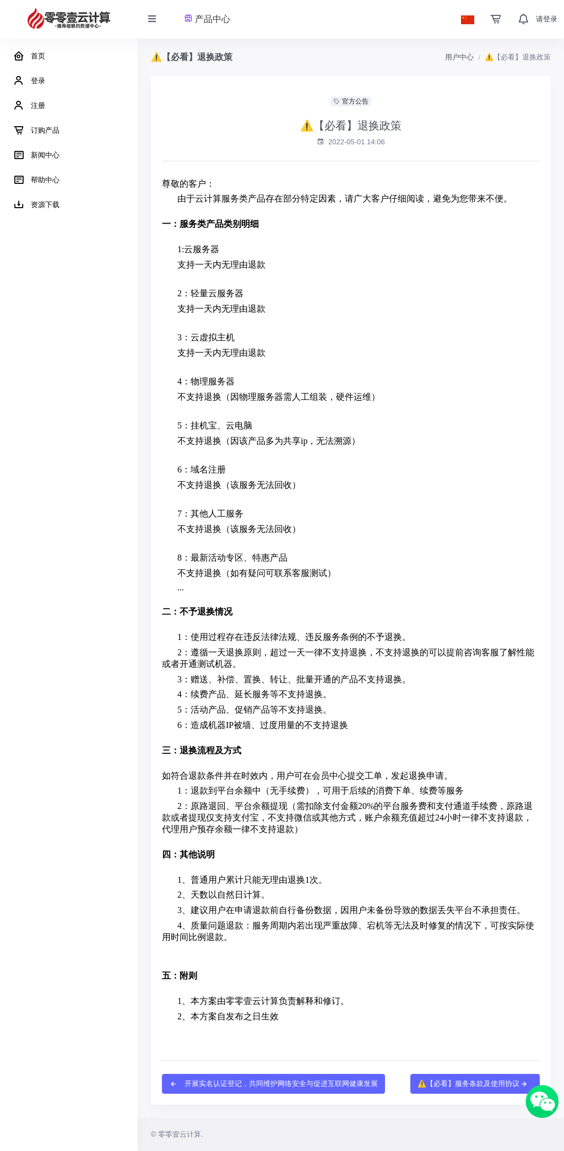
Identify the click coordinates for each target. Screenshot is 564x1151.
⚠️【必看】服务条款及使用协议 (472, 1083)
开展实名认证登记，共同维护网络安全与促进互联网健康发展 (273, 1083)
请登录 (546, 19)
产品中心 (207, 19)
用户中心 (459, 57)
